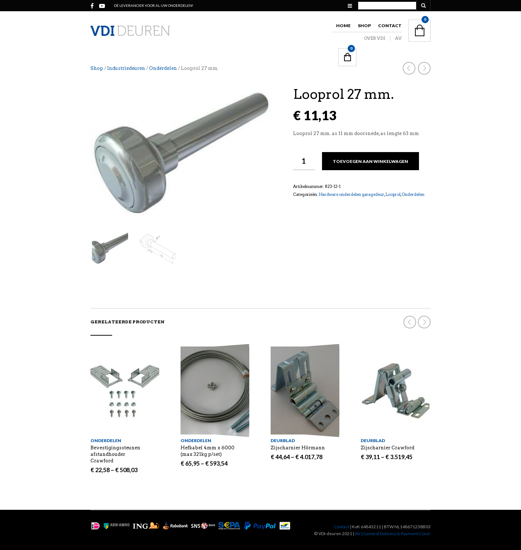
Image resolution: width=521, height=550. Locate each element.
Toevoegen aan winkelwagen (370, 161)
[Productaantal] (304, 161)
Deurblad (283, 440)
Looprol (393, 194)
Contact (390, 25)
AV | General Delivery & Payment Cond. (393, 533)
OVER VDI (374, 38)
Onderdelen (163, 68)
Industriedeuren (126, 68)
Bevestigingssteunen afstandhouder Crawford (115, 454)
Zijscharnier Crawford (387, 447)
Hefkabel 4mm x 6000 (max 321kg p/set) (207, 451)
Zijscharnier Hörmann (298, 447)
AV (398, 38)
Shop (364, 25)
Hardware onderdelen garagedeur (351, 194)
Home (343, 25)
